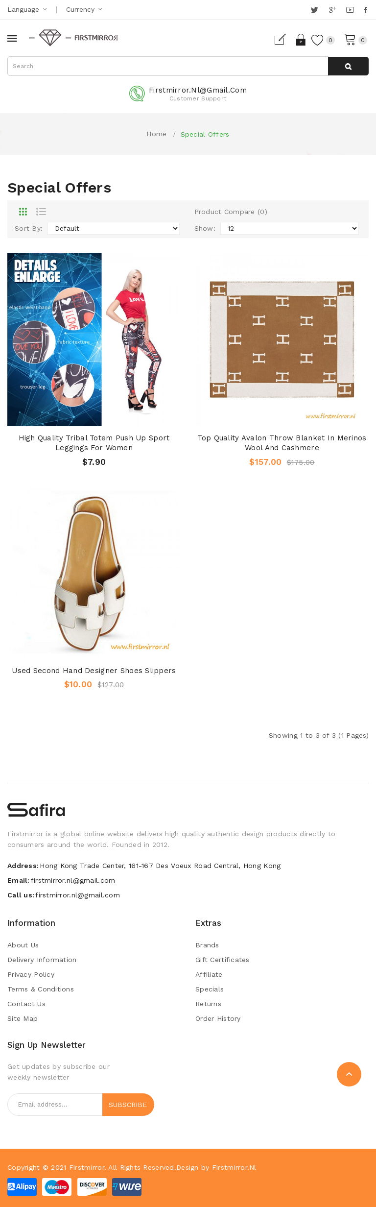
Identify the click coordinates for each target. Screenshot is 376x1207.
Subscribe (128, 1105)
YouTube (350, 10)
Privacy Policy (30, 974)
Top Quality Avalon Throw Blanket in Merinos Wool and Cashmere (281, 443)
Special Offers (205, 134)
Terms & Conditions (40, 989)
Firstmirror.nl (234, 1167)
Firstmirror (86, 1167)
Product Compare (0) (230, 212)
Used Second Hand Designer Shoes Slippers (94, 670)
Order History (218, 1018)
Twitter (315, 10)
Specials (209, 989)
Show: (204, 228)
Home (156, 134)
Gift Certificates (222, 960)
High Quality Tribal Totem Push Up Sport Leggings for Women (94, 443)
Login (301, 39)
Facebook (366, 10)
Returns (208, 1004)
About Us (23, 945)
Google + (333, 10)
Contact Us (26, 1004)
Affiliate (209, 974)
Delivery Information (42, 960)
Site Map (22, 1018)
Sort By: (29, 228)
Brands (207, 945)
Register (284, 39)
